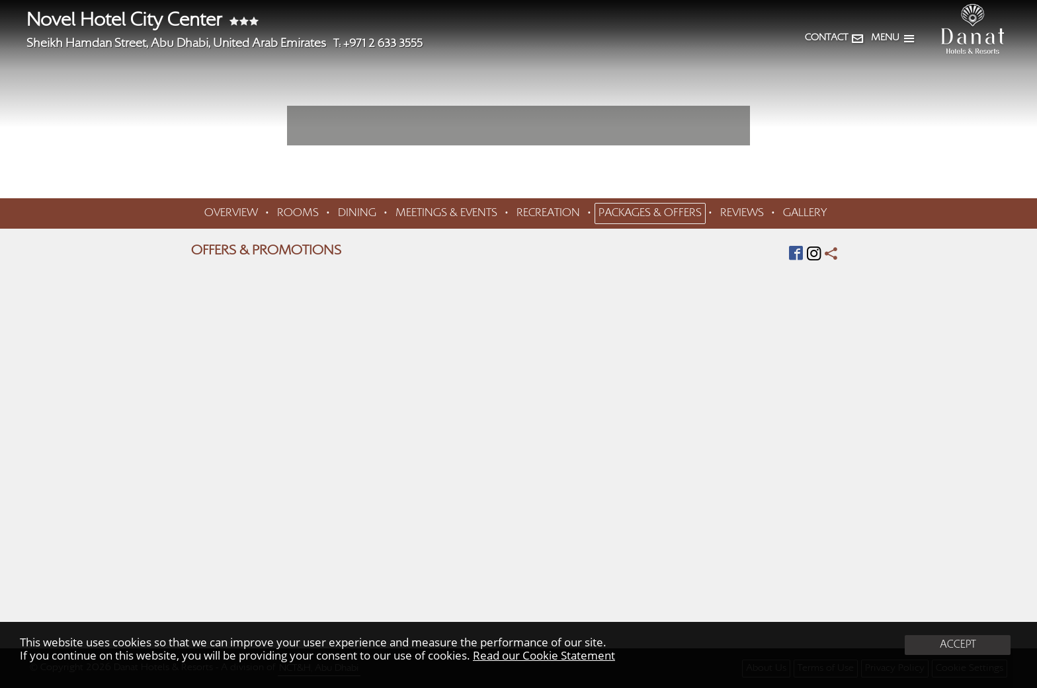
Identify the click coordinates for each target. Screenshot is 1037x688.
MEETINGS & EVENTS (446, 213)
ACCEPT (958, 645)
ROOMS (298, 213)
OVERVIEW (231, 213)
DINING (357, 213)
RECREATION (548, 213)
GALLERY (805, 213)
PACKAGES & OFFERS (650, 213)
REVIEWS (742, 213)
